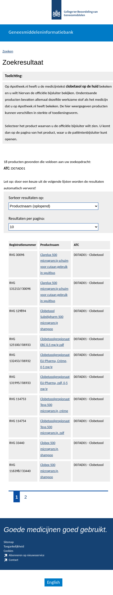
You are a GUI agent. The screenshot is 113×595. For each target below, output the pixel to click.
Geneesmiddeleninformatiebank (41, 32)
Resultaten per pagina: (27, 218)
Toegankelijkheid (14, 546)
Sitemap (9, 542)
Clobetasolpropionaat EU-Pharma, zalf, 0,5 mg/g (55, 383)
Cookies (8, 551)
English (53, 582)
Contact (11, 560)
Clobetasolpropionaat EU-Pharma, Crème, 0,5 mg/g (55, 361)
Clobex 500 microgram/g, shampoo (49, 449)
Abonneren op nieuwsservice (24, 555)
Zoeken (7, 51)
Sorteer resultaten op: (26, 197)
